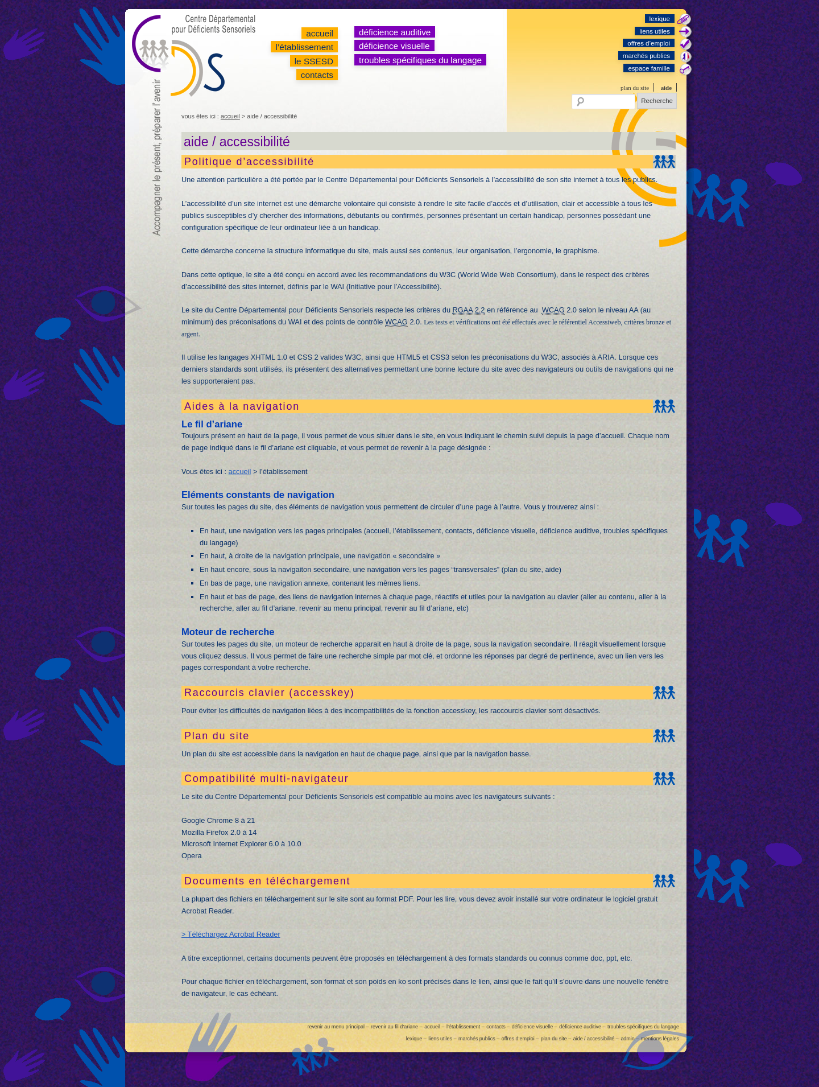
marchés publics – (478, 1038)
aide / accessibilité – (596, 1038)
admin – (630, 1038)
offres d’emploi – (520, 1038)
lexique (660, 18)
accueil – (434, 1027)
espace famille (649, 68)
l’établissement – (465, 1027)
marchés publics (646, 55)
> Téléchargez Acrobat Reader (230, 934)
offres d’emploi (648, 43)
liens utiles (654, 31)
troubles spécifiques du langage (420, 60)
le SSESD (314, 61)
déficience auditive (395, 32)
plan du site (635, 87)
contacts (317, 75)
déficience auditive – (582, 1027)
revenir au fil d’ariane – (397, 1027)
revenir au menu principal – (338, 1027)
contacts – (498, 1027)
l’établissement (304, 47)
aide (666, 87)
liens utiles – (442, 1038)
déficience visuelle (394, 46)
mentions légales (660, 1038)
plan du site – (556, 1038)
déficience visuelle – (534, 1027)
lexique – (416, 1038)
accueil (319, 33)
